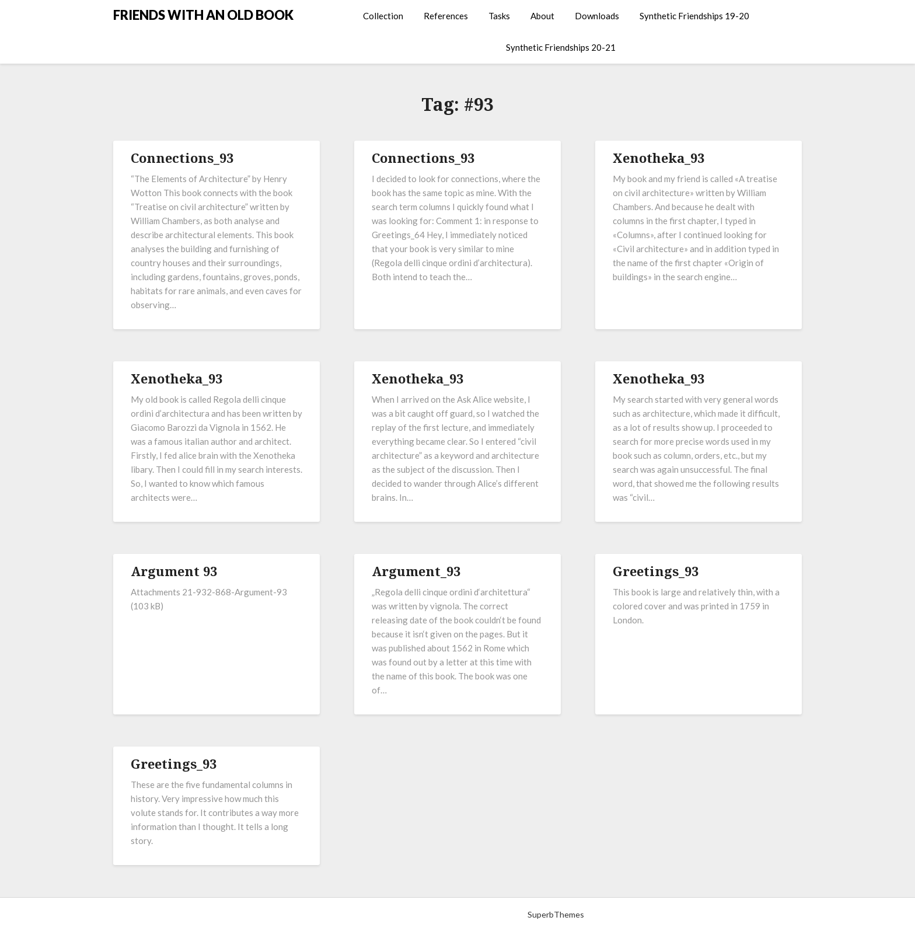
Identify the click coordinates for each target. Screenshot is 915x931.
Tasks (499, 16)
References (446, 16)
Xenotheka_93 (658, 157)
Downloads (597, 16)
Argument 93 (174, 571)
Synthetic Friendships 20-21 (561, 47)
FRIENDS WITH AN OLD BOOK (203, 15)
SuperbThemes (556, 914)
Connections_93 (182, 157)
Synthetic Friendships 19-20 (694, 16)
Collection (383, 16)
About (542, 16)
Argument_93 (416, 571)
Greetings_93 (656, 571)
